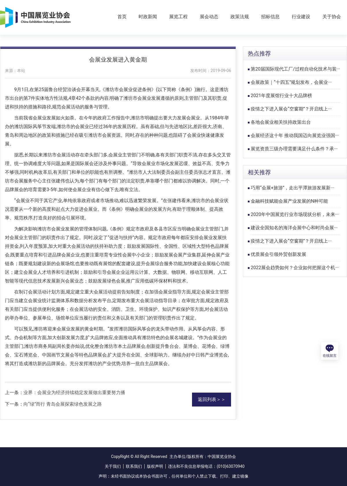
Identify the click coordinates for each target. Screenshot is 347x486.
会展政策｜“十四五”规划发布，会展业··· (291, 82)
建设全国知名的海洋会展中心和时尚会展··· (294, 227)
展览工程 (178, 16)
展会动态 (209, 16)
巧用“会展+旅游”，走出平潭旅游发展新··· (292, 188)
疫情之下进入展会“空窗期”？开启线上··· (291, 109)
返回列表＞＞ (212, 399)
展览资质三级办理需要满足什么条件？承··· (294, 148)
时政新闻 (148, 16)
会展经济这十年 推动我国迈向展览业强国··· (295, 135)
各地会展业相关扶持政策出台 (281, 122)
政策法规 (239, 16)
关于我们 (113, 466)
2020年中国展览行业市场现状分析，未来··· (295, 214)
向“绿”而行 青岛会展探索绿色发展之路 (62, 404)
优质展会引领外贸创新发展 (278, 254)
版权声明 (155, 466)
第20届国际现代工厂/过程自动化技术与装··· (295, 69)
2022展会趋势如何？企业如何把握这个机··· (295, 267)
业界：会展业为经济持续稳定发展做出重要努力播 (74, 392)
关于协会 (331, 16)
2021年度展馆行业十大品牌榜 (281, 95)
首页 (122, 16)
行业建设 (301, 16)
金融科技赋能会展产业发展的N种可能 (289, 201)
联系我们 (134, 466)
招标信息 (270, 16)
